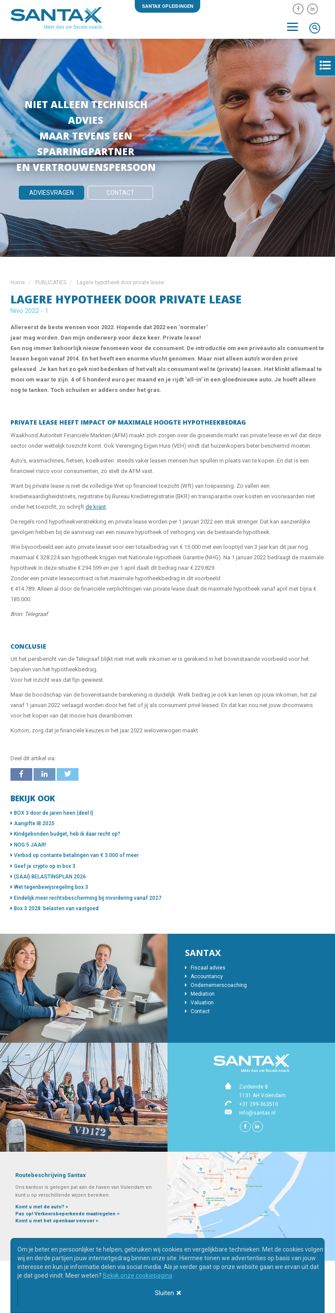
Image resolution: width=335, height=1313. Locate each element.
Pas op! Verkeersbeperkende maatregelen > (67, 1214)
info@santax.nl (257, 1113)
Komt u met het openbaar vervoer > (56, 1221)
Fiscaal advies (205, 968)
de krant (95, 506)
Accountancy (204, 976)
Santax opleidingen (167, 6)
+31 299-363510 (258, 1104)
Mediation (200, 994)
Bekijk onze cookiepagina (137, 1275)
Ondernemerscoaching (216, 985)
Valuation (199, 1003)
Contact (120, 192)
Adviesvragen (51, 192)
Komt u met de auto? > (41, 1207)
